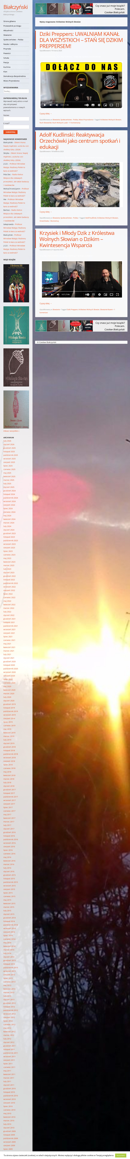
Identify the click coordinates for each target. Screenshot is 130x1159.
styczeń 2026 (8, 444)
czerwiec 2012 (9, 1024)
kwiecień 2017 (9, 818)
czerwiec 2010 (9, 1110)
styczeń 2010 (8, 1127)
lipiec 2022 (8, 594)
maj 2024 (7, 515)
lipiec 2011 (8, 1063)
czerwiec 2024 (9, 512)
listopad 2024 (9, 494)
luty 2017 (7, 825)
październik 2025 (10, 455)
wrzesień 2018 (9, 757)
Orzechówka (44, 221)
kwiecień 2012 (9, 1031)
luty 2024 (7, 526)
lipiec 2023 (8, 551)
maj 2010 (7, 1113)
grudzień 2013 (9, 960)
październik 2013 (10, 967)
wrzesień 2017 (9, 800)
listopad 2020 (9, 665)
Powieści (7, 53)
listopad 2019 (9, 708)
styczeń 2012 (8, 1042)
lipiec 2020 (8, 679)
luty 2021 (7, 654)
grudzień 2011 (9, 1046)
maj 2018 (7, 772)
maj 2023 (7, 558)
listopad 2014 (9, 921)
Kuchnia (6, 67)
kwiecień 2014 (9, 946)
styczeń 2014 (8, 957)
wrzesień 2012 (9, 1014)
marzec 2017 (8, 821)
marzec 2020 (8, 693)
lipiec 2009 (8, 1149)
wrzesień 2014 (9, 928)
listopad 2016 (9, 836)
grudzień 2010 (9, 1088)
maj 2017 (7, 814)
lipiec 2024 (8, 508)
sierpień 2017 (9, 804)
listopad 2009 (9, 1135)
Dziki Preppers (72, 309)
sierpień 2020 (9, 676)
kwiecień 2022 (9, 604)
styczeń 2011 (8, 1085)
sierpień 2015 (9, 889)
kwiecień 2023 (9, 562)
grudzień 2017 (9, 789)
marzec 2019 (8, 736)
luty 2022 (7, 611)
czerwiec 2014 (9, 939)
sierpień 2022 (9, 590)
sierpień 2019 (9, 718)
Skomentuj (54, 221)
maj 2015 (7, 900)
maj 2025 (7, 473)
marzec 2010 (8, 1120)
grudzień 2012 (9, 1003)
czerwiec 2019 (9, 725)
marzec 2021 (8, 651)
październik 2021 (10, 626)
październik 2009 (10, 1138)
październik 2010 (10, 1095)
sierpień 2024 (9, 505)
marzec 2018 (8, 779)
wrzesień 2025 (9, 458)
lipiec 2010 (8, 1106)
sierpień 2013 (9, 974)
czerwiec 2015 (9, 896)
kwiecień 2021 (9, 647)
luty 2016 (7, 868)
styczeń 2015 (8, 914)
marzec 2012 (8, 1035)
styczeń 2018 (8, 786)
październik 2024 (10, 498)
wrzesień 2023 (9, 544)
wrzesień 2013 (9, 971)
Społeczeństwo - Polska (69, 119)
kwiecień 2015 (9, 903)
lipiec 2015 (8, 893)
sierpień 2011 (9, 1060)
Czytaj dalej (46, 113)
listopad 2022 (9, 579)
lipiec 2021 (8, 636)
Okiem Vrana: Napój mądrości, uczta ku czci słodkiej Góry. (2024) (16, 146)
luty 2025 (7, 483)
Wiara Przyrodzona (11, 81)
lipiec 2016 (8, 850)
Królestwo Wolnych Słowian (110, 119)
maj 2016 (7, 857)
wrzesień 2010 (9, 1099)
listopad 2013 (9, 964)
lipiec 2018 (8, 764)
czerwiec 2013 (9, 982)
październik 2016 (10, 839)
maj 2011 (7, 1071)
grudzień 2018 (9, 747)
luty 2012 (7, 1038)
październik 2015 (10, 882)
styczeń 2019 (8, 743)
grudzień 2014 (9, 917)
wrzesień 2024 (9, 501)
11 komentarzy (74, 123)
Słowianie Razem (106, 309)
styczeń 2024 (8, 530)
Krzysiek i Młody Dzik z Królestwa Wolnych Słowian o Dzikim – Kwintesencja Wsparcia (76, 239)
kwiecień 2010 (9, 1117)
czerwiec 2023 (9, 555)
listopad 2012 (9, 1006)
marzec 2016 (8, 864)
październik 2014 (10, 925)
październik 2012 (10, 1010)
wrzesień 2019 (9, 715)
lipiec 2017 (8, 807)
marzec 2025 (8, 480)
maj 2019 (7, 729)
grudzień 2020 (9, 661)
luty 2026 (7, 441)
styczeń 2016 (8, 871)
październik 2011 (10, 1053)
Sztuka (6, 58)
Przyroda (7, 49)
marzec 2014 (8, 950)
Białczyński (15, 6)
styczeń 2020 (8, 700)
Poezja (6, 62)
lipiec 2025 (8, 466)
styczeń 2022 (8, 615)
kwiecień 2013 (9, 989)
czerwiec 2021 (9, 640)
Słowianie (7, 35)
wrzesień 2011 (9, 1056)
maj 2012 (7, 1028)
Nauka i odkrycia (10, 44)
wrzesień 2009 (9, 1142)
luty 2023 (7, 569)
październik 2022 (10, 583)
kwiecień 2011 (9, 1074)
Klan (5, 71)
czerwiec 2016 (9, 853)
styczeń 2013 (8, 999)
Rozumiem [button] (121, 1155)
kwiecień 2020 (9, 690)
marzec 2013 (8, 992)
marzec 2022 (8, 608)
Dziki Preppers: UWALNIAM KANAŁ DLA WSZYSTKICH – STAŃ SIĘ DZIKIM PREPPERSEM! (81, 40)
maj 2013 (7, 985)
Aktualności (8, 30)
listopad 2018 (9, 750)
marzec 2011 (8, 1078)
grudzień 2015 (9, 875)
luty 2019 (7, 740)
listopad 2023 (9, 537)
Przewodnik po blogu (12, 26)
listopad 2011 (9, 1049)
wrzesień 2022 (9, 587)
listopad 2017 (9, 793)
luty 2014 (7, 953)
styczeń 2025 (8, 487)
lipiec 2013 (8, 978)
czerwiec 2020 (9, 683)
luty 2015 (7, 910)
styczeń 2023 (8, 572)
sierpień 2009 (9, 1145)
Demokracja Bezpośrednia (14, 76)
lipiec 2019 (8, 722)
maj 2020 (7, 686)
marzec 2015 (8, 907)
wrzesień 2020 (9, 672)
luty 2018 (7, 782)
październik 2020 (10, 668)
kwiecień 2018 (9, 775)
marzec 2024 (8, 522)
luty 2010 (7, 1124)
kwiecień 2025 (9, 476)
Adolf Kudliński (90, 218)
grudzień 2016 (9, 832)
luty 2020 (7, 697)
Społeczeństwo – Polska (13, 39)
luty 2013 (7, 996)
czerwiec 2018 (9, 768)
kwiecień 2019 (9, 732)
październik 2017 (10, 797)
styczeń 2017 (8, 829)
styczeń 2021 (8, 658)
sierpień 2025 (9, 462)
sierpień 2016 (9, 846)
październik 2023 (10, 540)
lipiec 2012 (8, 1021)
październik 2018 (10, 754)
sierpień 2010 (9, 1103)
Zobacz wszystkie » (11, 431)
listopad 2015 (9, 878)
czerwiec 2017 (9, 811)
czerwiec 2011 (9, 1067)
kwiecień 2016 (9, 861)
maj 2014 (7, 942)
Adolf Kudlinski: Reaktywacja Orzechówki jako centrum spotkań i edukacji (79, 140)
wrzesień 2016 (9, 843)
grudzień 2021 (9, 619)
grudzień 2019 (9, 704)
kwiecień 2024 (9, 519)
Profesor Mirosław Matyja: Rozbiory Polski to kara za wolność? (14, 167)
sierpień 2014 (9, 932)
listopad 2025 (9, 451)
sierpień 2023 (9, 547)
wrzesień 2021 (9, 629)
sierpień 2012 (9, 1017)
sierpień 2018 (9, 761)
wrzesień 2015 (9, 885)
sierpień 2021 (9, 633)
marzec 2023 (8, 565)
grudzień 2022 (9, 576)
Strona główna (9, 21)
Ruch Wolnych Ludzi (60, 123)
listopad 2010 (9, 1092)
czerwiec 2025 (9, 469)
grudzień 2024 (9, 490)
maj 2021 (7, 643)
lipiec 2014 (8, 935)
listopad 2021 (9, 622)
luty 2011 (7, 1081)
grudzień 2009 (9, 1131)
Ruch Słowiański (46, 123)
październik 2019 (10, 711)
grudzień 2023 (9, 533)
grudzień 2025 (9, 448)
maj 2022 (7, 601)
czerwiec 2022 (9, 597)
